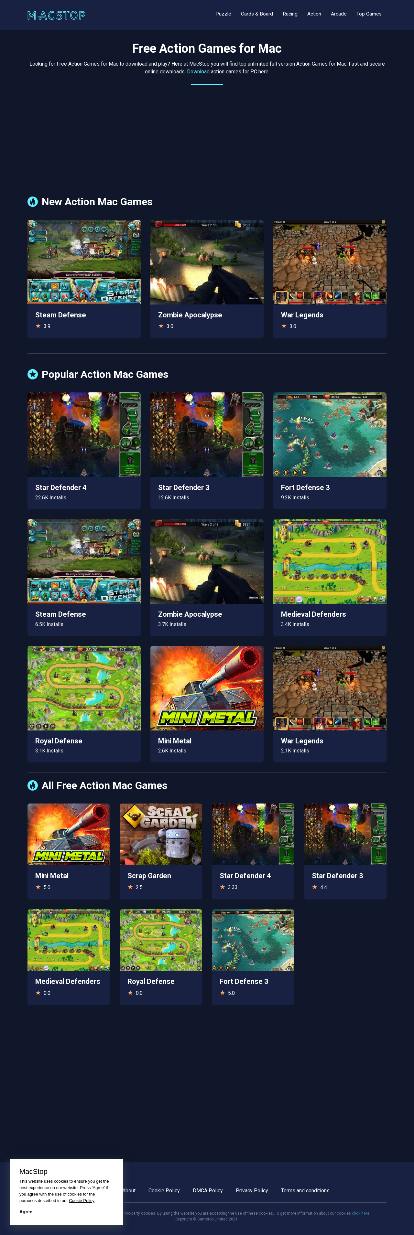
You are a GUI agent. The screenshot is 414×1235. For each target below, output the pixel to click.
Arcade (339, 14)
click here (360, 1213)
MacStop (33, 1171)
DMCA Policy (208, 1190)
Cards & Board (257, 14)
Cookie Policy (164, 1190)
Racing (290, 14)
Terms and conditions (305, 1190)
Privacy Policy (252, 1190)
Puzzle (223, 14)
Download (198, 72)
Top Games (369, 14)
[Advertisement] (207, 135)
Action (314, 14)
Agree (25, 1211)
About (129, 1190)
